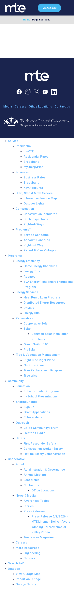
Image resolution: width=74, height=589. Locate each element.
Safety (20, 438)
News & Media (26, 495)
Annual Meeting (35, 475)
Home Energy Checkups (40, 266)
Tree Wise (30, 375)
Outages (14, 569)
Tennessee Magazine (39, 537)
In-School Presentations (41, 396)
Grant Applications (37, 412)
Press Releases (35, 511)
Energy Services (27, 292)
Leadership (31, 480)
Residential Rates (36, 156)
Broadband (31, 162)
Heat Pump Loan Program (42, 297)
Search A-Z (16, 563)
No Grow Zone (34, 365)
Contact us (62, 106)
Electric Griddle (34, 433)
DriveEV (29, 308)
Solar (27, 328)
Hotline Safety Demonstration (44, 454)
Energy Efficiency (28, 261)
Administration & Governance (44, 469)
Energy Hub (32, 313)
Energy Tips (32, 271)
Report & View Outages (40, 250)
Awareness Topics (36, 501)
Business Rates (34, 177)
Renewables (24, 318)
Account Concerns (37, 240)
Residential (24, 146)
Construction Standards (40, 214)
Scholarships (33, 417)
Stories (29, 506)
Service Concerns (36, 235)
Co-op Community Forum (41, 428)
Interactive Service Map (40, 198)
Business (22, 172)
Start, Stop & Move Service (34, 193)
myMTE (29, 151)
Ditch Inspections (36, 219)
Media (7, 106)
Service (13, 141)
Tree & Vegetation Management (38, 354)
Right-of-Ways (34, 224)
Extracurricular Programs (41, 391)
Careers (20, 106)
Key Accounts (33, 188)
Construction (25, 208)
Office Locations (40, 106)
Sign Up (29, 407)
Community (15, 381)
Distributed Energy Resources (44, 302)
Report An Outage (28, 579)
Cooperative (16, 459)
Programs (15, 256)
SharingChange (26, 402)
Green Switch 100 (36, 344)
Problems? (23, 229)
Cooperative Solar (36, 323)
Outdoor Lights (34, 203)
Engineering (32, 553)
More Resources (27, 548)
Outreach (22, 422)
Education (23, 386)
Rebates (29, 276)
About (20, 464)
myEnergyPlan (33, 167)
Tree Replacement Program (43, 370)
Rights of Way (33, 245)
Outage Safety (26, 584)
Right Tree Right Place (39, 360)
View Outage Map (28, 574)
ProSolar (30, 349)
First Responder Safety (40, 443)
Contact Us (31, 485)
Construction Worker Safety (43, 448)
